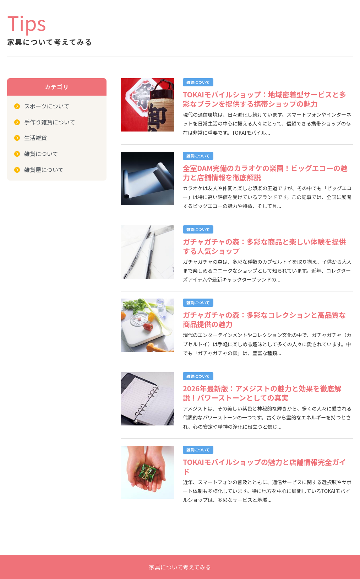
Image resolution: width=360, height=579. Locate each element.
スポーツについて (46, 106)
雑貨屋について (44, 169)
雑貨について (41, 153)
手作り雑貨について (49, 122)
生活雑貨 (35, 137)
